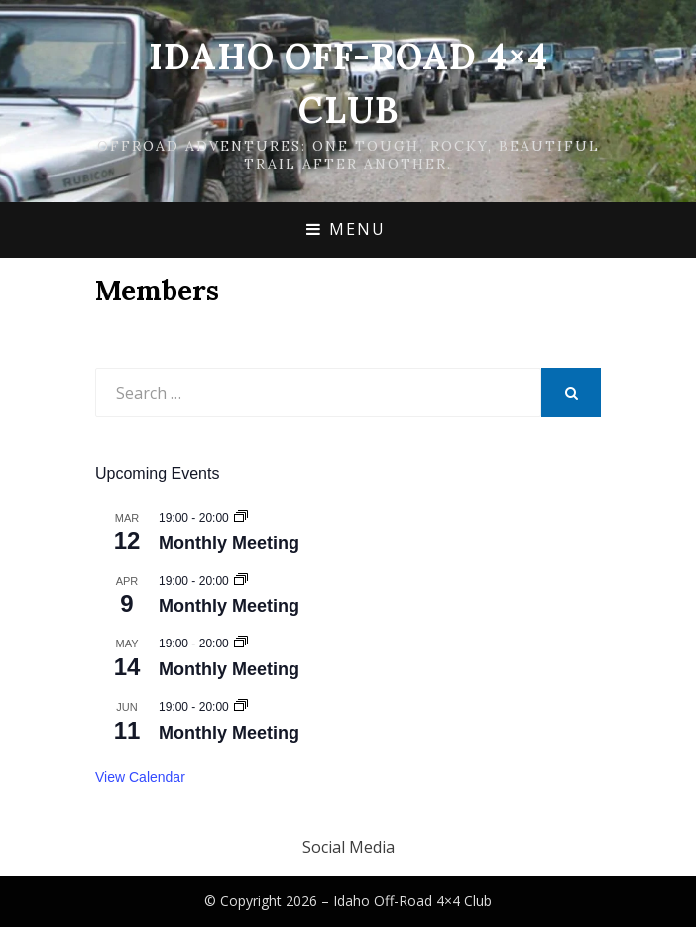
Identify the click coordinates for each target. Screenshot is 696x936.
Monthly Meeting (229, 543)
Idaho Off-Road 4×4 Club (412, 900)
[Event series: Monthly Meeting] (241, 518)
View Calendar (140, 777)
